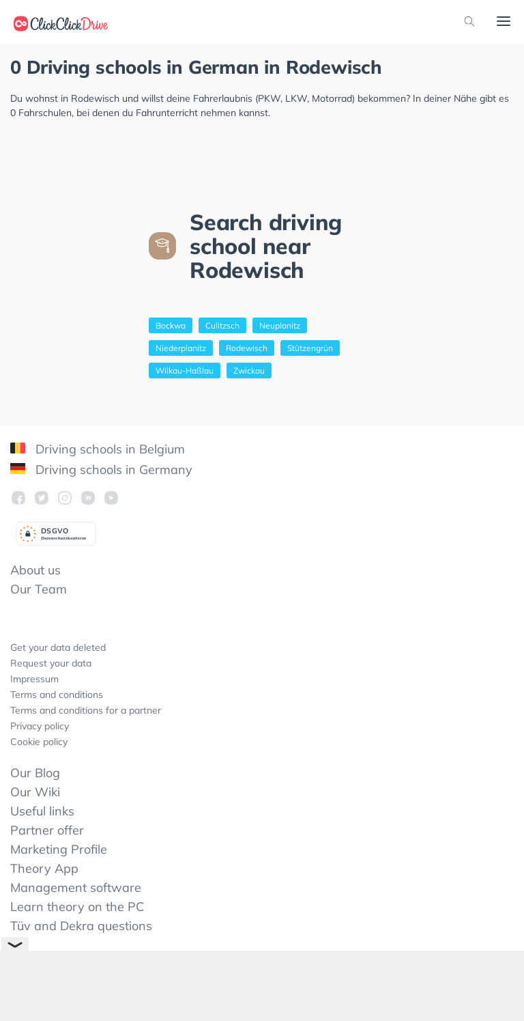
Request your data (50, 663)
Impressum (34, 679)
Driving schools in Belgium (97, 449)
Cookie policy (39, 742)
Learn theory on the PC (77, 906)
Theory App (44, 868)
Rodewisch (246, 348)
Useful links (42, 811)
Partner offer (47, 830)
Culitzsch (222, 325)
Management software (75, 887)
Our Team (38, 589)
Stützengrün (310, 348)
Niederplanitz (181, 348)
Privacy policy (39, 726)
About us (35, 570)
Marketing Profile (58, 849)
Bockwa (171, 325)
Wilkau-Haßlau (185, 370)
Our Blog (35, 773)
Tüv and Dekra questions (81, 926)
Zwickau (249, 370)
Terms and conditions (56, 694)
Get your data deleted (58, 647)
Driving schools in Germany (101, 469)
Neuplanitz (279, 325)
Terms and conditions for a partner (85, 710)
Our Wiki (35, 792)
